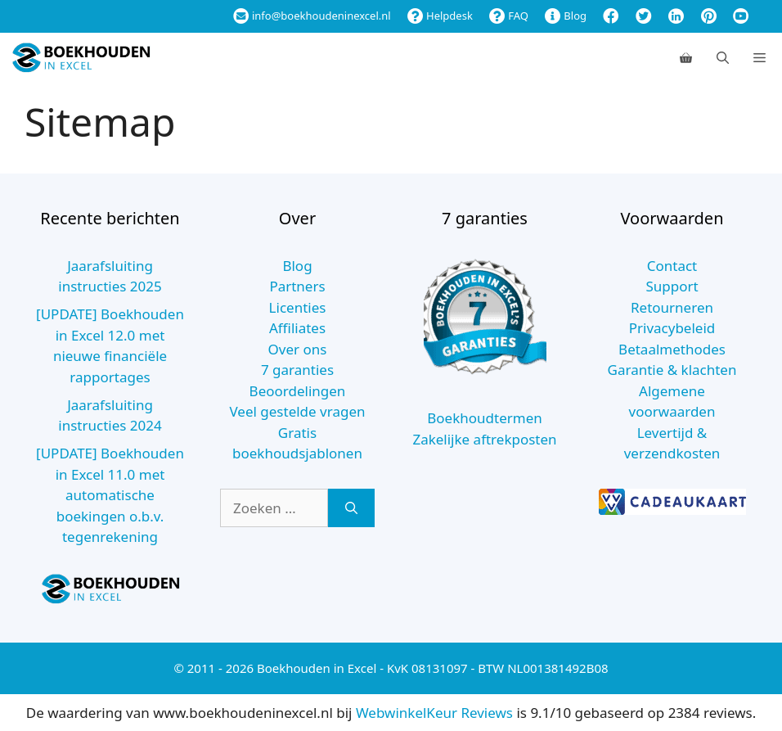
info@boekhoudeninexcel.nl (312, 15)
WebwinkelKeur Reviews (434, 712)
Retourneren (672, 307)
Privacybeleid (672, 327)
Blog (565, 15)
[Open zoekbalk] (722, 57)
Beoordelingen (297, 390)
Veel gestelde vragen (297, 411)
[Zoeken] (351, 508)
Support (671, 286)
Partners (297, 286)
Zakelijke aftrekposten (484, 439)
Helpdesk (440, 15)
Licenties (297, 307)
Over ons (297, 349)
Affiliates (297, 327)
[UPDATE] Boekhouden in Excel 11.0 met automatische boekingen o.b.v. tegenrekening (110, 495)
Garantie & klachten (672, 369)
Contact (672, 265)
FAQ (508, 15)
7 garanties (297, 369)
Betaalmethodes (672, 349)
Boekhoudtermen (484, 417)
